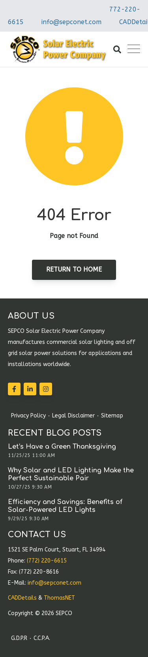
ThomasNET (59, 598)
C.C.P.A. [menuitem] (42, 638)
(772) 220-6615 (47, 560)
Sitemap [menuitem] (112, 416)
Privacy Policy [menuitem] (28, 416)
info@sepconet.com (71, 22)
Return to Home (74, 269)
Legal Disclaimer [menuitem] (73, 416)
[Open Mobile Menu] (133, 49)
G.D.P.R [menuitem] (19, 638)
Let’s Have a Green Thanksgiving (62, 446)
